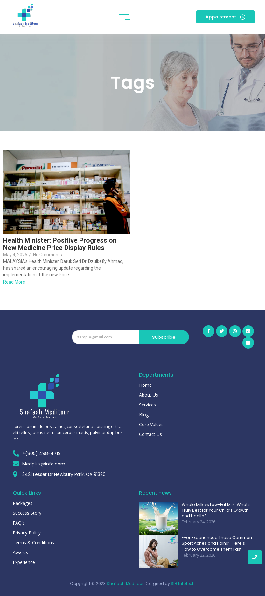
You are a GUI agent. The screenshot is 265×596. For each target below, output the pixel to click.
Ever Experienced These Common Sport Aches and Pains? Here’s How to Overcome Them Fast (217, 543)
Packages (22, 503)
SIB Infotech (183, 583)
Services (147, 405)
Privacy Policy (27, 533)
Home (145, 385)
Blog (144, 415)
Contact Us (150, 434)
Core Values (151, 424)
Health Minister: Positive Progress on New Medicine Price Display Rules (60, 244)
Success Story (27, 513)
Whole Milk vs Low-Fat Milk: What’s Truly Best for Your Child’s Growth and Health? (216, 510)
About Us (148, 395)
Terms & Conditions (33, 542)
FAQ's (19, 523)
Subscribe (164, 337)
